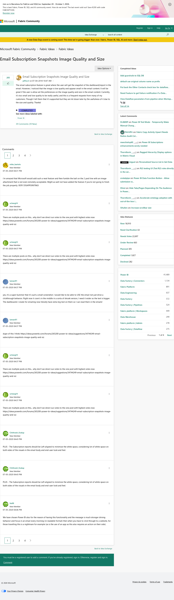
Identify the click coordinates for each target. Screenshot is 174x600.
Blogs (93, 21)
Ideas (69, 21)
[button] (8, 83)
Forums (46, 21)
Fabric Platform (127, 286)
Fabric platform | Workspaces (133, 311)
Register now (8, 13)
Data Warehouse (128, 317)
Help (158, 28)
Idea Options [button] (103, 68)
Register (139, 28)
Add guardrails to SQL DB (132, 75)
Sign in (150, 28)
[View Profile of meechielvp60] (126, 142)
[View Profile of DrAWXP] (124, 122)
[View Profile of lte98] (12, 503)
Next (169, 335)
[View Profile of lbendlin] (129, 132)
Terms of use (155, 582)
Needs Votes (126, 236)
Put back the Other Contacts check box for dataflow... (144, 87)
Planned (124, 248)
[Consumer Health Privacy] (35, 591)
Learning (103, 21)
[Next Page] (30, 155)
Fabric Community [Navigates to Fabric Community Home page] (29, 21)
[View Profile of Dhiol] (122, 188)
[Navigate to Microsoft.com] (7, 21)
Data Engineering (128, 292)
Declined (124, 261)
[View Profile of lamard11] (13, 280)
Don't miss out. (140, 39)
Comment (7, 562)
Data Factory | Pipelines (131, 304)
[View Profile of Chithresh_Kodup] (17, 432)
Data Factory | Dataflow (131, 329)
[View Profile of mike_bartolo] (15, 164)
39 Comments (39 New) (26, 124)
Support (115, 21)
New (122, 223)
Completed (27, 110)
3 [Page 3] (19, 155)
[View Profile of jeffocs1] (26, 81)
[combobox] (138, 34)
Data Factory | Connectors (132, 280)
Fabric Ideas (47, 49)
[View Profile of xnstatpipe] (125, 178)
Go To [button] (167, 28)
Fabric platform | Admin (131, 323)
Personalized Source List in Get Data (155, 162)
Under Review (127, 242)
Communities (81, 21)
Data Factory (126, 298)
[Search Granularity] (94, 34)
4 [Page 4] (25, 155)
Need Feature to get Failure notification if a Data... (143, 93)
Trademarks (168, 582)
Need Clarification (129, 229)
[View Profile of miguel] (132, 162)
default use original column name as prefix (140, 81)
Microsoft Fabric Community (18, 49)
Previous (151, 335)
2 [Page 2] (13, 155)
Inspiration (58, 21)
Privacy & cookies (139, 582)
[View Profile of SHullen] (124, 207)
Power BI (21, 118)
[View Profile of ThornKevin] (125, 152)
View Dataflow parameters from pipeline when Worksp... (146, 99)
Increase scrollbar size (141, 207)
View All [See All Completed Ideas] (124, 106)
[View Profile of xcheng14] (14, 203)
